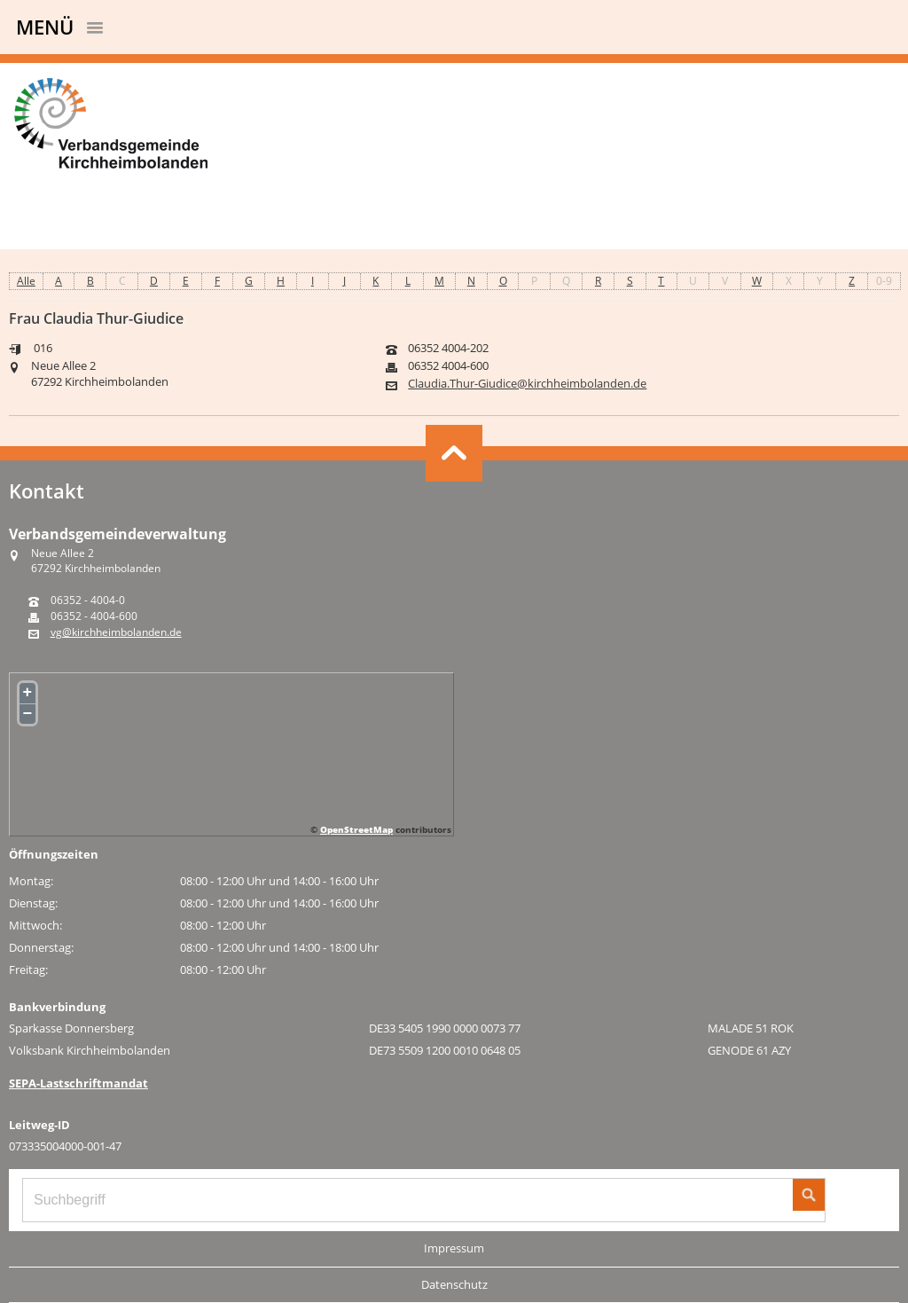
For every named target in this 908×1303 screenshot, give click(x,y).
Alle (26, 280)
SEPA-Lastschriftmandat (78, 1083)
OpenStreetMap (356, 829)
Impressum (454, 1248)
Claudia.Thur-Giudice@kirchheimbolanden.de (527, 383)
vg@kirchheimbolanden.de (116, 632)
